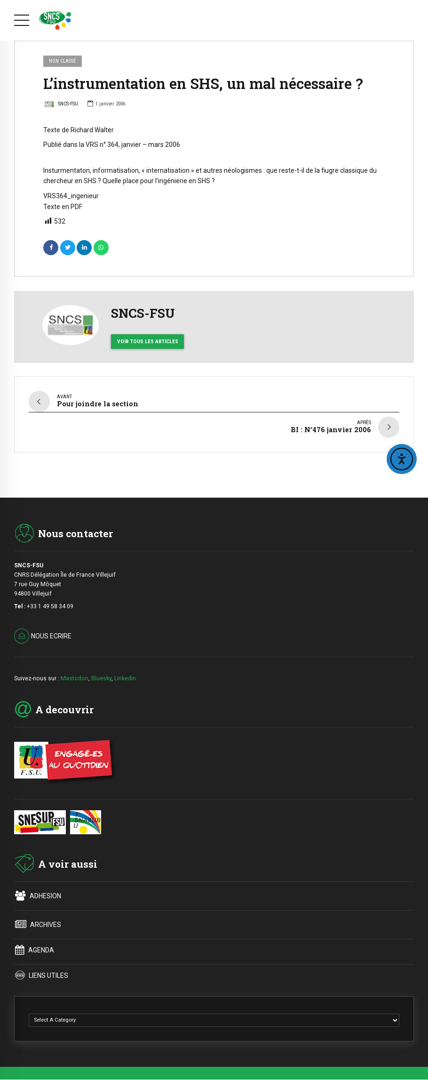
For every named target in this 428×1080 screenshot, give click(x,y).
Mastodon (74, 674)
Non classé (62, 61)
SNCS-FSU (60, 105)
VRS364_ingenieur (71, 196)
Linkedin (125, 674)
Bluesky (101, 674)
